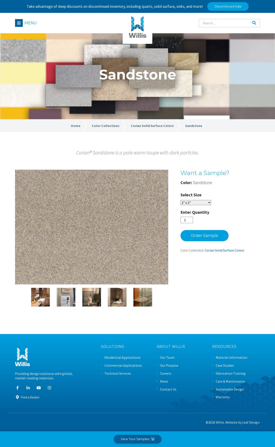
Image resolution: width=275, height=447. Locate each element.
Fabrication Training (231, 373)
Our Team (167, 357)
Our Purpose (169, 365)
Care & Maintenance (230, 381)
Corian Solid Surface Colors (224, 250)
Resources (224, 347)
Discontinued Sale (227, 6)
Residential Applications (122, 357)
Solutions (112, 347)
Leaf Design (250, 422)
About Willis (171, 347)
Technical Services (117, 373)
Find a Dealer (27, 397)
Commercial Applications (123, 365)
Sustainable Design (230, 389)
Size (198, 194)
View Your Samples (137, 439)
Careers (165, 373)
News (164, 381)
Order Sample (204, 235)
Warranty (222, 397)
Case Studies (225, 365)
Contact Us (168, 389)
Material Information (231, 357)
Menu (30, 23)
